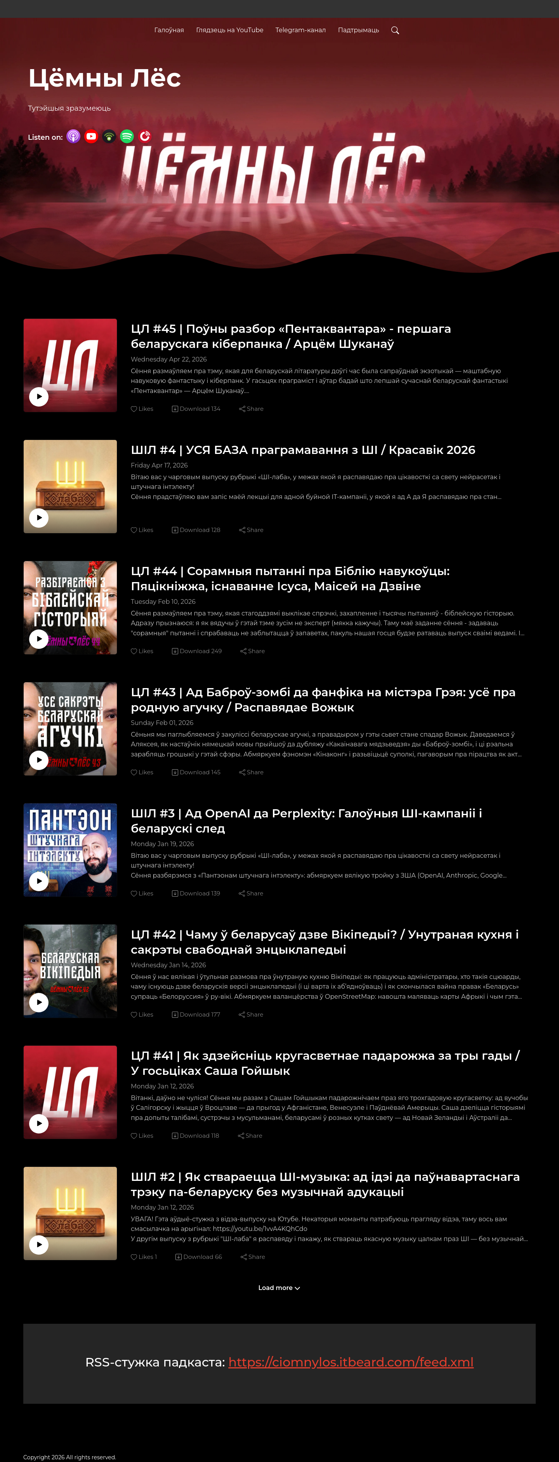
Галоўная (169, 28)
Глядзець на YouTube (230, 28)
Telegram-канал (301, 28)
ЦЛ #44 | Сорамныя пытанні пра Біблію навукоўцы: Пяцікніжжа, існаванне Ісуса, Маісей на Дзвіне (290, 578)
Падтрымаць (358, 28)
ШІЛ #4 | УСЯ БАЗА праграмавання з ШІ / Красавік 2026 (303, 450)
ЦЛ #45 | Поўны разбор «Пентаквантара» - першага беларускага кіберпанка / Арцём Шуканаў (291, 336)
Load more (280, 1288)
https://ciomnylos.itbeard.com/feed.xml (351, 1362)
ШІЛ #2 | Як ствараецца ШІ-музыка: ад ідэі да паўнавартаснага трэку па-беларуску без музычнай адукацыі (325, 1184)
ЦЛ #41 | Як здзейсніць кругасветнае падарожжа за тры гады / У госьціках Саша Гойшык (325, 1063)
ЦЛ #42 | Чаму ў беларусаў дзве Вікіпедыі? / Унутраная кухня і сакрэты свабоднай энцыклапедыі (325, 942)
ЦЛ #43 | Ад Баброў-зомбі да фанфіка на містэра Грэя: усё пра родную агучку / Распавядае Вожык (323, 699)
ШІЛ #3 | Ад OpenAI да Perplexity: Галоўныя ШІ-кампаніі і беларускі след (306, 821)
